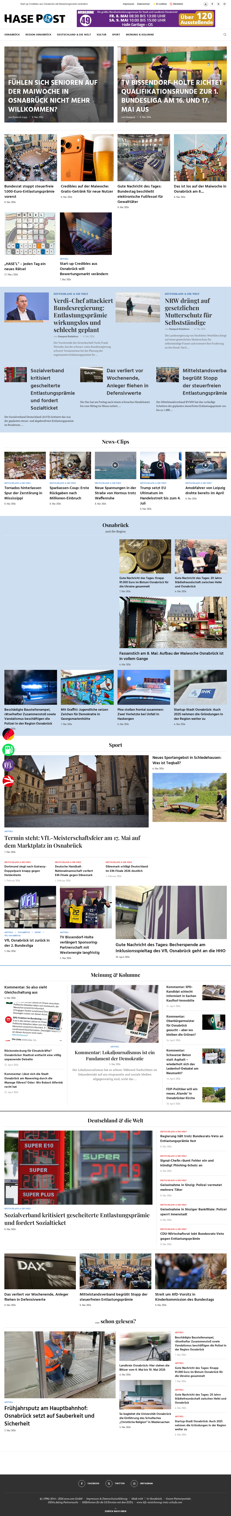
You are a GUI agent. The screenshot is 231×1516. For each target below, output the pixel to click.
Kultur (101, 35)
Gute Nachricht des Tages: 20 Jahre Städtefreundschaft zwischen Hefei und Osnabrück (198, 582)
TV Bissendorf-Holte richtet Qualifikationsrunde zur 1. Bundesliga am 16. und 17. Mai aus (172, 96)
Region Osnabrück (38, 35)
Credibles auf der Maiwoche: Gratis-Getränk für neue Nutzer (87, 189)
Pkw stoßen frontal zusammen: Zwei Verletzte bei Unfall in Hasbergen (140, 714)
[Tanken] (8, 749)
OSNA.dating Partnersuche (63, 1502)
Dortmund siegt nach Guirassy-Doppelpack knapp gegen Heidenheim (25, 871)
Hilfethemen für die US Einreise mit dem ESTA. (107, 1502)
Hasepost (130, 117)
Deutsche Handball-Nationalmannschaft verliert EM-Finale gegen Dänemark (74, 871)
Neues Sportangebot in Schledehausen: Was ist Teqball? (186, 760)
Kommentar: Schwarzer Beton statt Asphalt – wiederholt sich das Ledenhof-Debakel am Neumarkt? (182, 1062)
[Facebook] (212, 4)
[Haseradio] (8, 780)
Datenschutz (143, 4)
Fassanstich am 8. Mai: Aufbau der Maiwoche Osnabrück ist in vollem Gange (171, 656)
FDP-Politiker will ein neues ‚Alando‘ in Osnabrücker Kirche (182, 1094)
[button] (13, 4)
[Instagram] (224, 4)
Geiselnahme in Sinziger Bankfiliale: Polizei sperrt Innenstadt (193, 1212)
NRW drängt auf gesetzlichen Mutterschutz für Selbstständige (188, 311)
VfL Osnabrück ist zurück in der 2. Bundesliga (27, 943)
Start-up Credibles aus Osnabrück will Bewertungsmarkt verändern (84, 269)
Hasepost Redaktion (68, 336)
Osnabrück (12, 35)
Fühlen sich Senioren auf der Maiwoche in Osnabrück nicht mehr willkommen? (53, 96)
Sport (116, 35)
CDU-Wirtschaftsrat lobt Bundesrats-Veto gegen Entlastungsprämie (192, 1236)
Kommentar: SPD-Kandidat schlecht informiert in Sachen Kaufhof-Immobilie (181, 994)
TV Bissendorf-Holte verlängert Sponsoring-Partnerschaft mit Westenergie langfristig (79, 945)
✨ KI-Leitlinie (160, 4)
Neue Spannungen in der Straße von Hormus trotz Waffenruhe (115, 493)
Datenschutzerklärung (114, 1498)
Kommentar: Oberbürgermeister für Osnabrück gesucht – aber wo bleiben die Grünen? (181, 1025)
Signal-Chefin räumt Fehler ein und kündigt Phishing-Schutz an (187, 1163)
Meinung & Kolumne (140, 35)
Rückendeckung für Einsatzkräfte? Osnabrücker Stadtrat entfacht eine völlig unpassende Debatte (32, 1055)
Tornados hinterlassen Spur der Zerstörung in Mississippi (23, 493)
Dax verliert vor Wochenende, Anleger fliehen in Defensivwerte (127, 382)
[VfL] (8, 765)
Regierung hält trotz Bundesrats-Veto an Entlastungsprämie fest (191, 1139)
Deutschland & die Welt (74, 35)
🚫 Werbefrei (176, 4)
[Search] (225, 35)
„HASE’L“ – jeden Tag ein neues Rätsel (25, 266)
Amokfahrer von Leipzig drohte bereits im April (205, 490)
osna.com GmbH (73, 1498)
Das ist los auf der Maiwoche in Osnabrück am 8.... (200, 189)
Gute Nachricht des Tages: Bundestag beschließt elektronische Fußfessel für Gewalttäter (140, 194)
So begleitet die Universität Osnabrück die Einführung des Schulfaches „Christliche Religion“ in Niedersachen (145, 1418)
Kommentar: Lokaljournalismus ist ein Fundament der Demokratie (115, 1055)
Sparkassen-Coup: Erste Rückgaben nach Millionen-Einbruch (69, 493)
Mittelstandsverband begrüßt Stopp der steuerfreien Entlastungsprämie (114, 1297)
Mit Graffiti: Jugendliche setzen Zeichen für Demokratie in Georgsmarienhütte (84, 714)
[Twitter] (218, 4)
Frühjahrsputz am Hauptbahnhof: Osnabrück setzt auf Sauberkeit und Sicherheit (49, 1416)
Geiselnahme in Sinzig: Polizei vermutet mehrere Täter (191, 1187)
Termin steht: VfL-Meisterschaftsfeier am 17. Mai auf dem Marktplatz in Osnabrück (72, 841)
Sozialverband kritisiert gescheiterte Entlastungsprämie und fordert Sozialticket (53, 389)
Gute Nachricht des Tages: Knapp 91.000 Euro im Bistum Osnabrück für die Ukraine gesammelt (144, 582)
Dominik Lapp (20, 117)
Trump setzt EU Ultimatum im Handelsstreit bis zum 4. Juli (160, 496)
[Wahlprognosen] (8, 734)
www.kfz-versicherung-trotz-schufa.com (159, 1502)
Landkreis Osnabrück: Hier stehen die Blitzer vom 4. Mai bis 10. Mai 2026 (144, 1367)
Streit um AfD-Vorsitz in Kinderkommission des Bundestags (184, 1297)
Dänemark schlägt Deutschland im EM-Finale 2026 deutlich (127, 868)
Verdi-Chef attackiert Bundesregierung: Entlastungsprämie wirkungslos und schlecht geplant (83, 315)
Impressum (128, 4)
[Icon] (24, 465)
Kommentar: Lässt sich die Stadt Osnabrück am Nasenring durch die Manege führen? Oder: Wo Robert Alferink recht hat (33, 1080)
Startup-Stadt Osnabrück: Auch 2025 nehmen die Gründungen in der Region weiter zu (198, 714)
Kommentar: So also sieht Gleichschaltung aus (25, 990)
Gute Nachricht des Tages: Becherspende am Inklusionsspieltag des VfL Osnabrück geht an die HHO (170, 948)
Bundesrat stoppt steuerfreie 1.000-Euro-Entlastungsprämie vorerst (29, 191)
